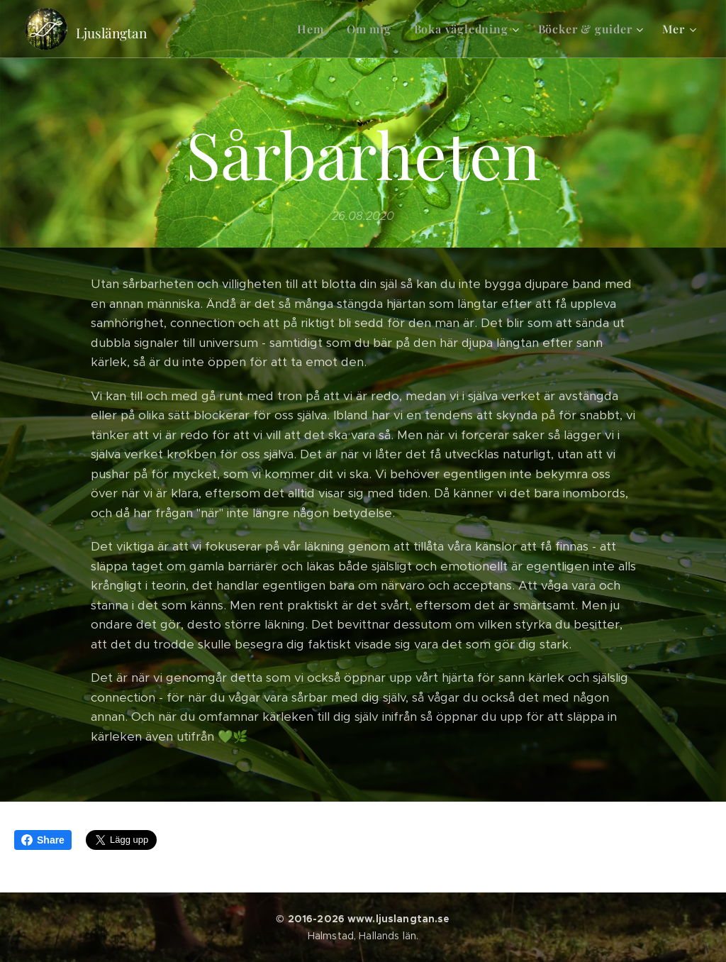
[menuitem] (314, 29)
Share (43, 840)
